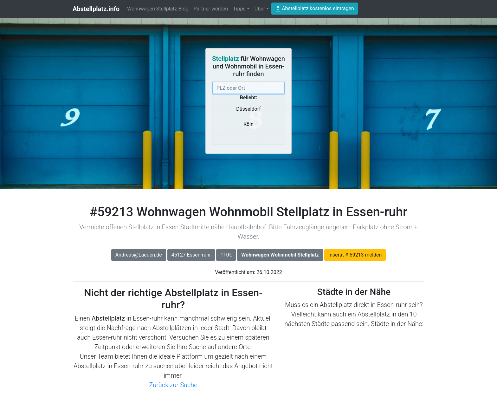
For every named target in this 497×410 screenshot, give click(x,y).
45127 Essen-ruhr (191, 255)
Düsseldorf (248, 109)
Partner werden (210, 9)
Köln (248, 124)
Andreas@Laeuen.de (138, 255)
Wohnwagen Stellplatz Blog (157, 9)
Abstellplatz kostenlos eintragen (314, 8)
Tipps (239, 9)
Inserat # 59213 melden (355, 255)
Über (260, 9)
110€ (226, 255)
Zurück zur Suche (173, 385)
